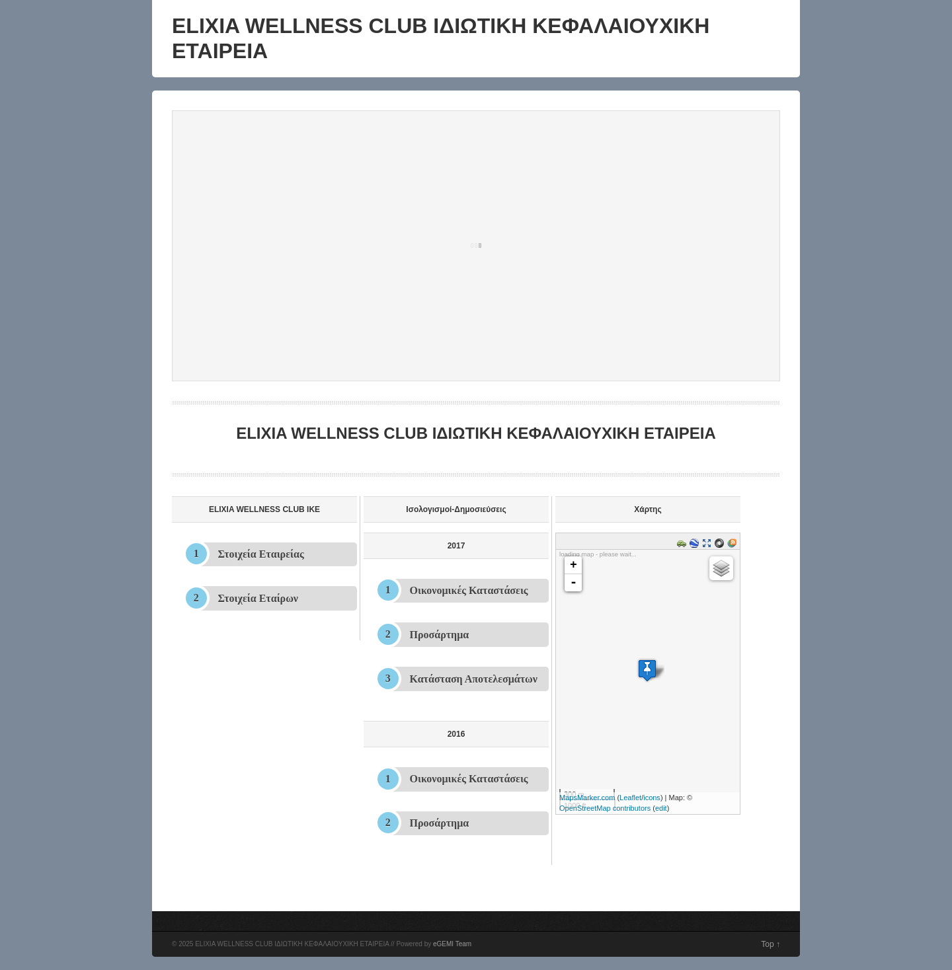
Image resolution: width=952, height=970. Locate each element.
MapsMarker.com (587, 798)
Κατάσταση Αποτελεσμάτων (473, 679)
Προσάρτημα (439, 634)
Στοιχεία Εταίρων (258, 598)
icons (651, 798)
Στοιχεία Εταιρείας (261, 554)
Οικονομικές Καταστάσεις (469, 590)
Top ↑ (770, 944)
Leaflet (630, 798)
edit (661, 808)
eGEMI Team (452, 944)
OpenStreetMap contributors (605, 808)
